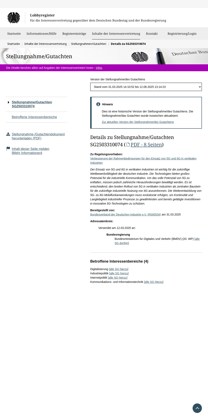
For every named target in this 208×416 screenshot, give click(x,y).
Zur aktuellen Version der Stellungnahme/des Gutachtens (138, 122)
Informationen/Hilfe (41, 35)
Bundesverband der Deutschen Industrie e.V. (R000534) (125, 214)
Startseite (14, 35)
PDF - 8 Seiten (144, 144)
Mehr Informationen (27, 153)
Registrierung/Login (182, 35)
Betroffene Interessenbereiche (34, 117)
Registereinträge (74, 35)
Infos (99, 67)
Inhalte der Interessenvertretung (116, 33)
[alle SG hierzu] (118, 269)
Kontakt (152, 35)
